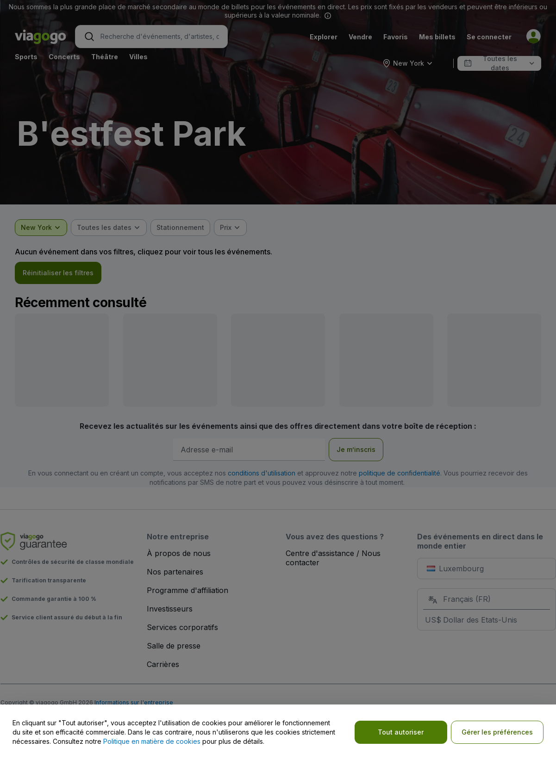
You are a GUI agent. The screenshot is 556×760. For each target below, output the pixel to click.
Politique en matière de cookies (151, 741)
